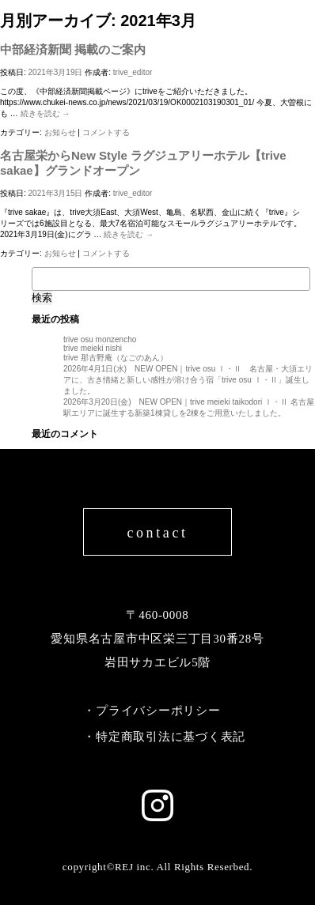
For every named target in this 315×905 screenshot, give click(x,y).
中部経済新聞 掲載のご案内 (73, 49)
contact (157, 533)
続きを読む (45, 113)
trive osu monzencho (99, 339)
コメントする (106, 132)
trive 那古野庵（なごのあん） (115, 357)
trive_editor (132, 72)
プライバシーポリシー (158, 710)
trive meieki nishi (92, 348)
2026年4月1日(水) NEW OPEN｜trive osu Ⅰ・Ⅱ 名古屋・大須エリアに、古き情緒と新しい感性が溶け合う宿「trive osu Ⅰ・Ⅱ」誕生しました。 (188, 379)
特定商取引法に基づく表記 (170, 736)
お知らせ (60, 132)
